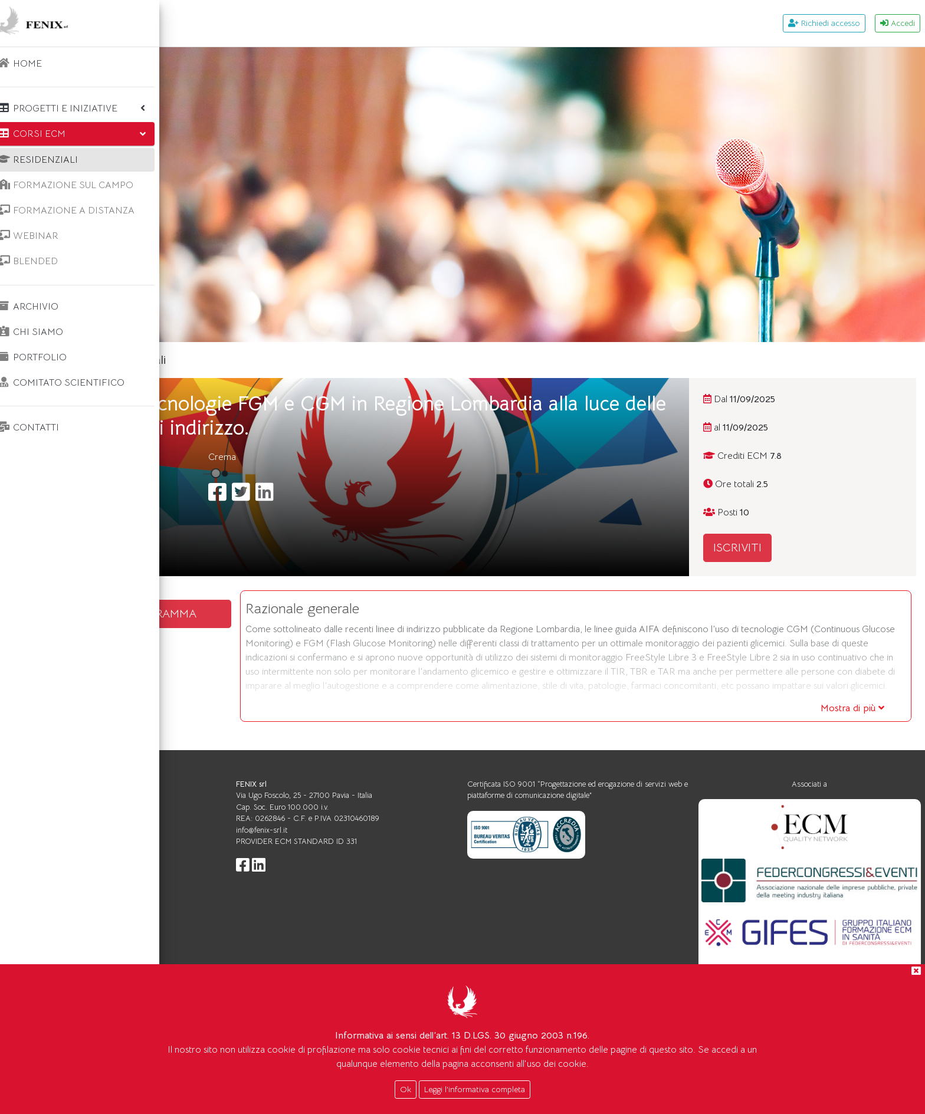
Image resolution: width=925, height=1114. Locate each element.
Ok (405, 1089)
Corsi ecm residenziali (287, 360)
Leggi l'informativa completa (474, 1089)
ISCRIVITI (781, 547)
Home (205, 360)
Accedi (897, 23)
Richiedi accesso (824, 23)
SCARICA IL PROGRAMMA (278, 613)
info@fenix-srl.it (394, 858)
